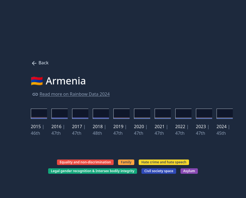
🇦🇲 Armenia (58, 80)
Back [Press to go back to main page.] (40, 63)
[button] (39, 114)
